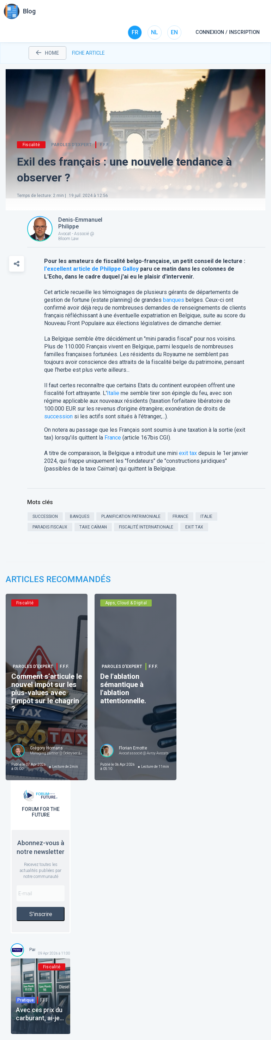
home (47, 53)
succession (58, 416)
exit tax (188, 453)
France (112, 437)
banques (173, 300)
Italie (113, 393)
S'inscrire (40, 914)
